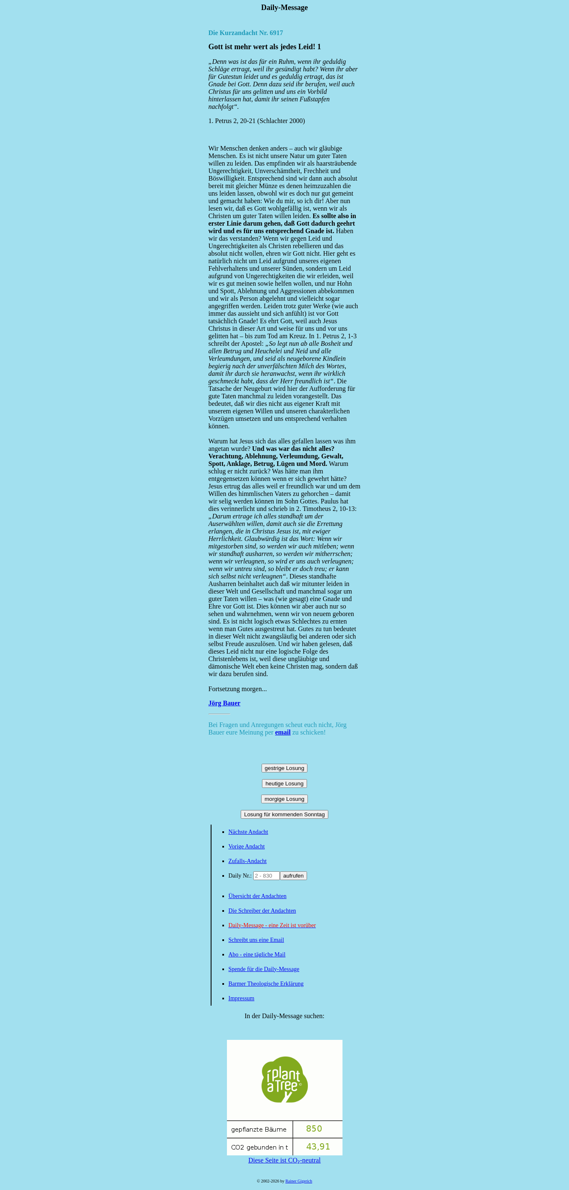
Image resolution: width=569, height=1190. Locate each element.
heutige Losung (284, 783)
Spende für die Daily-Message (264, 969)
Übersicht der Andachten (258, 896)
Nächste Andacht (248, 832)
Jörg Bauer (225, 703)
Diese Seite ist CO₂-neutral (284, 1157)
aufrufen (293, 876)
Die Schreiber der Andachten (262, 911)
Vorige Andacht (247, 846)
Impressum (241, 998)
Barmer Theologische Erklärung (266, 984)
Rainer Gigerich (298, 1181)
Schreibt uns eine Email (256, 940)
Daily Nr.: (241, 876)
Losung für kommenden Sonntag (284, 814)
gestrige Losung (285, 768)
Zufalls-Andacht (248, 861)
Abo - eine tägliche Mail (257, 954)
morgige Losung (284, 799)
